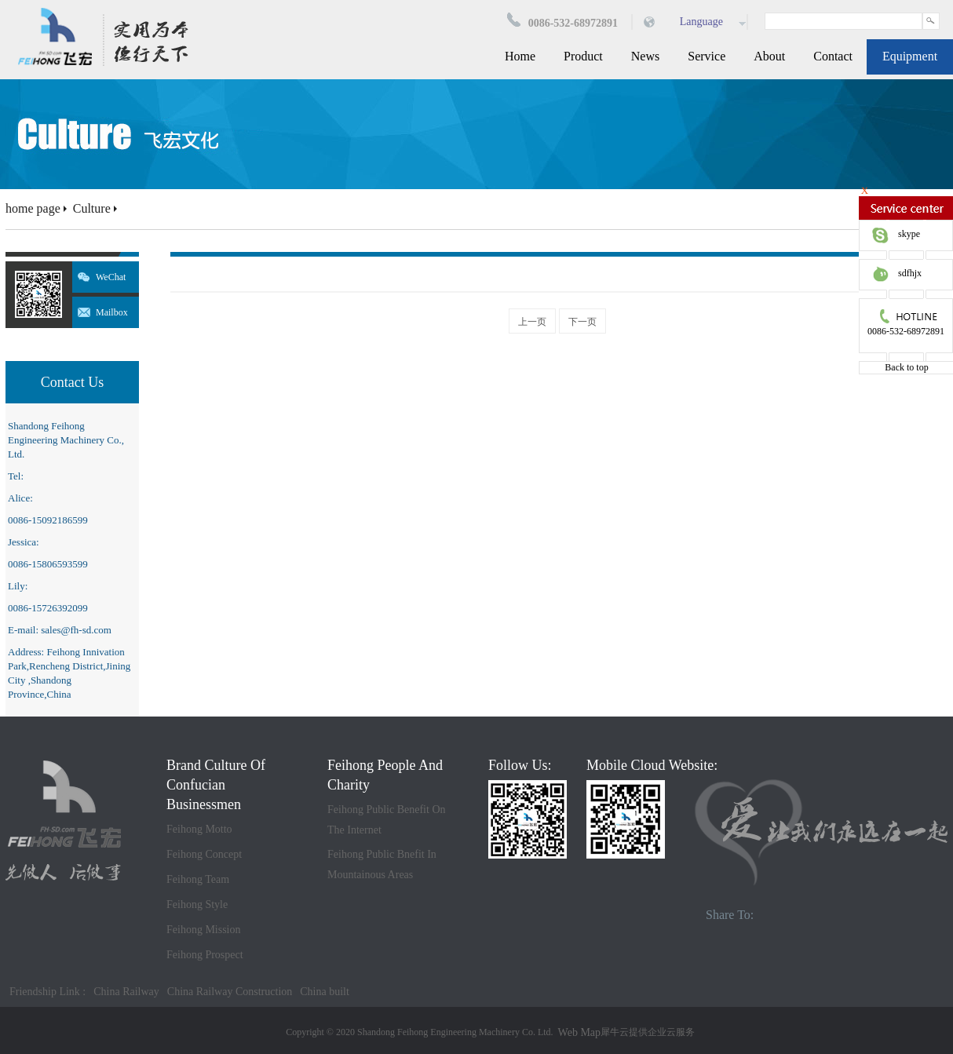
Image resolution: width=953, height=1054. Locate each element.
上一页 (532, 321)
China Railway (126, 991)
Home (520, 56)
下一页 (582, 321)
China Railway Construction (229, 991)
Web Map (579, 1032)
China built (324, 991)
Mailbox (112, 312)
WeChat (111, 277)
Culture (92, 208)
